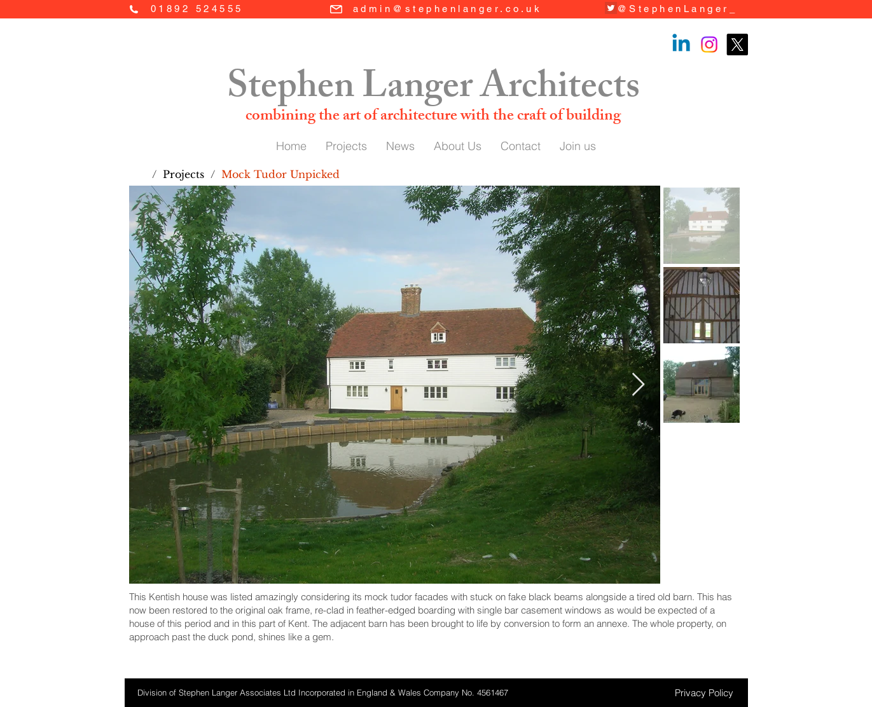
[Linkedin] (681, 44)
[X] (737, 44)
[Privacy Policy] (704, 692)
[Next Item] (638, 385)
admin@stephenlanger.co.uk (448, 8)
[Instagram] (709, 44)
